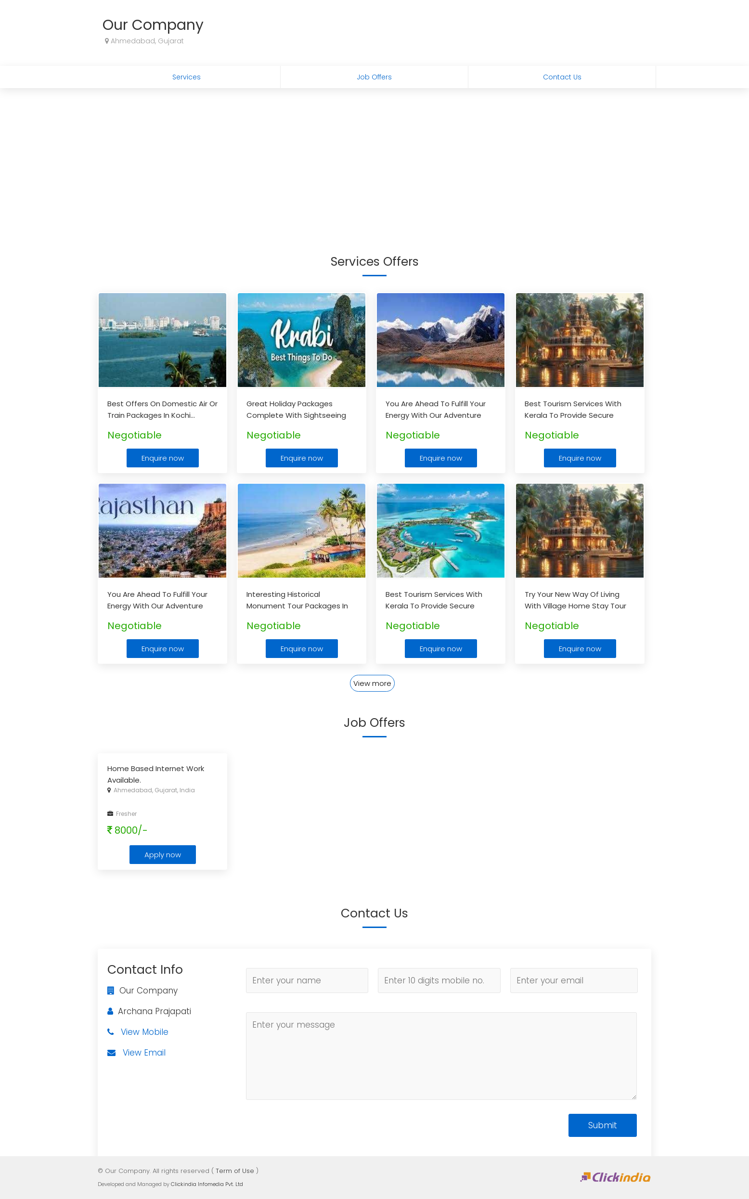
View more (372, 683)
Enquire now (163, 458)
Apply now (162, 855)
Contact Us (562, 77)
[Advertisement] (374, 160)
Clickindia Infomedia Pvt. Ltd (207, 1184)
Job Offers (374, 77)
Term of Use (235, 1170)
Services (186, 77)
